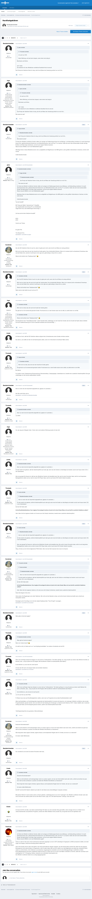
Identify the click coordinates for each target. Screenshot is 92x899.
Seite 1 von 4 (23, 37)
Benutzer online (31, 11)
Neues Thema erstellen (62, 31)
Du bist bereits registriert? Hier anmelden (68, 3)
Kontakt (53, 893)
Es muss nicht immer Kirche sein (20, 26)
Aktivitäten (11, 7)
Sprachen (34, 893)
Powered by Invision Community (46, 896)
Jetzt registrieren (85, 2)
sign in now (34, 872)
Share (71, 25)
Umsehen (4, 8)
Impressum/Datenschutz (44, 893)
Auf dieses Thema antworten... (17, 878)
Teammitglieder (21, 11)
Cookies (58, 893)
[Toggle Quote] (17, 47)
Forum (2, 11)
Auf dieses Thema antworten (80, 31)
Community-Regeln (11, 11)
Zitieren (20, 74)
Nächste (13, 37)
